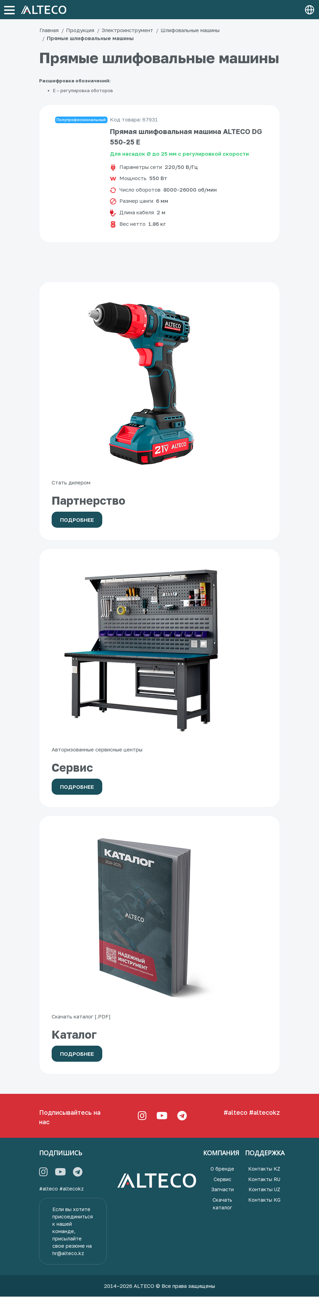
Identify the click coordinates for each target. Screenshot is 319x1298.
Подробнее (77, 521)
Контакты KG (264, 1201)
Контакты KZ (264, 1170)
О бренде (222, 1170)
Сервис (222, 1181)
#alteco (235, 1114)
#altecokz (264, 1114)
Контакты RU (264, 1181)
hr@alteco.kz (68, 1255)
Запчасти (222, 1191)
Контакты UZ (264, 1191)
